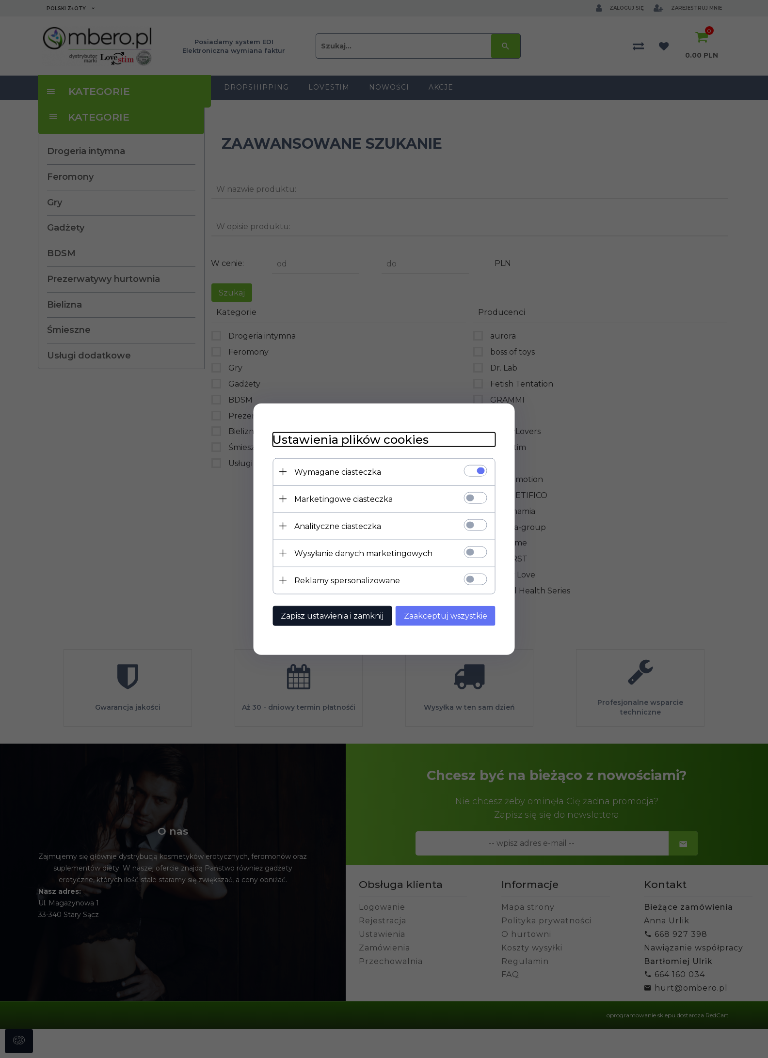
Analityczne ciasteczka (337, 526)
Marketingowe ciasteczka (343, 499)
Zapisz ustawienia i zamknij (332, 616)
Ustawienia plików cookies (350, 440)
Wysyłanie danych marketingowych (363, 553)
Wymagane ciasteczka (337, 472)
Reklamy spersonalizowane (347, 580)
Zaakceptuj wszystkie (445, 616)
